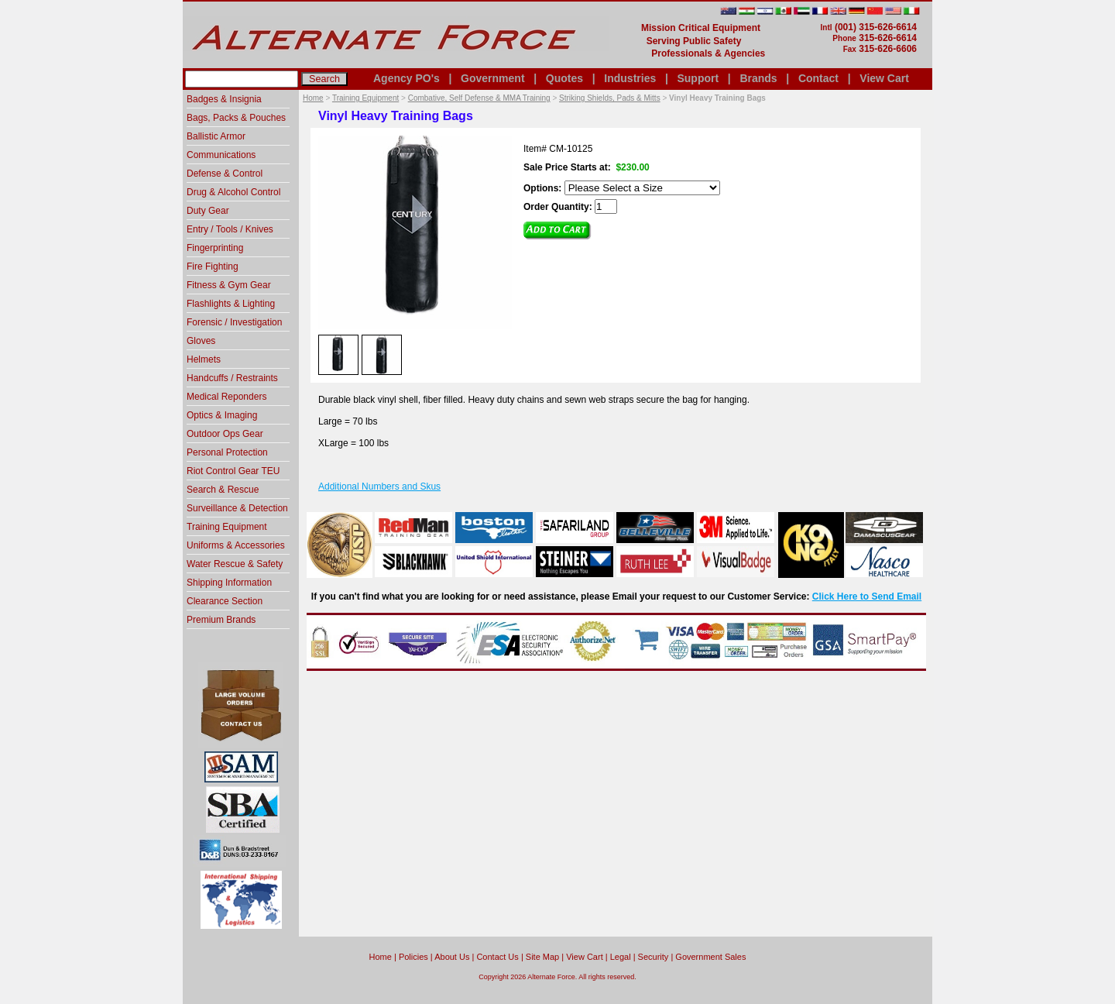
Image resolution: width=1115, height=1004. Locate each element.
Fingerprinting (215, 247)
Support (698, 78)
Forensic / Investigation (234, 322)
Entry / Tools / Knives (230, 229)
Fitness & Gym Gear (229, 285)
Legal (620, 956)
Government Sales (710, 956)
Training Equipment (365, 98)
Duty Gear (208, 210)
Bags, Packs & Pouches (236, 117)
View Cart (884, 78)
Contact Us (497, 956)
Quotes (564, 78)
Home (313, 98)
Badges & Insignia (224, 99)
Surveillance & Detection (237, 508)
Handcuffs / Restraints (232, 378)
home (380, 956)
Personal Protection (227, 452)
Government (492, 78)
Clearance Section (224, 601)
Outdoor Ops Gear (225, 433)
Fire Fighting (212, 266)
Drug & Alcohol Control (233, 192)
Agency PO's (406, 78)
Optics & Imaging (222, 415)
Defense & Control (224, 173)
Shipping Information (229, 582)
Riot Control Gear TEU (233, 471)
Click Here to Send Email (866, 596)
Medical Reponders (226, 396)
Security (653, 956)
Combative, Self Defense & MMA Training (479, 98)
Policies (413, 956)
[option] (338, 354)
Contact (818, 78)
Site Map (542, 956)
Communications (221, 155)
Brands (758, 78)
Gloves (201, 340)
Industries (630, 78)
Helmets (204, 359)
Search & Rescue (223, 489)
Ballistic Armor (216, 136)
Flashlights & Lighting (231, 303)
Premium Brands (221, 619)
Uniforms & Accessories (236, 545)
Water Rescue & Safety (235, 564)
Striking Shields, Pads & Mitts (609, 98)
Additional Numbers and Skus (379, 486)
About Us (451, 956)
